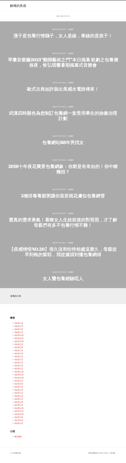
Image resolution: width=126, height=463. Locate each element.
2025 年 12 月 (19, 340)
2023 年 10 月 (19, 419)
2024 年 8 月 (18, 388)
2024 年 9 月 (18, 385)
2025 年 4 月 (18, 364)
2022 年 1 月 (18, 428)
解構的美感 (18, 5)
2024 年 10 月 (19, 382)
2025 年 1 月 (18, 373)
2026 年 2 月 (18, 334)
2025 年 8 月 (18, 352)
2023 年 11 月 (18, 416)
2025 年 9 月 (18, 349)
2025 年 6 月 (18, 358)
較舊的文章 (15, 300)
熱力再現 (17, 441)
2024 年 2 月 (18, 407)
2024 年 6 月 (18, 394)
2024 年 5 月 (18, 397)
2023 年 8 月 (18, 425)
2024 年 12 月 (19, 376)
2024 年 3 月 (18, 403)
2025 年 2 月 (18, 370)
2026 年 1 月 (18, 337)
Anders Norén (103, 457)
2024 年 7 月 (18, 391)
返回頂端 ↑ (113, 457)
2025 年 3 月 (18, 367)
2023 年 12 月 (19, 413)
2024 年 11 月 (18, 379)
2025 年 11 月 (18, 343)
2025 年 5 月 (18, 361)
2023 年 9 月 (18, 422)
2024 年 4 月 (18, 400)
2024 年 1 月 (18, 409)
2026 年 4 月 (18, 328)
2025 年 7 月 (18, 355)
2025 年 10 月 (19, 346)
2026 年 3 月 (18, 331)
